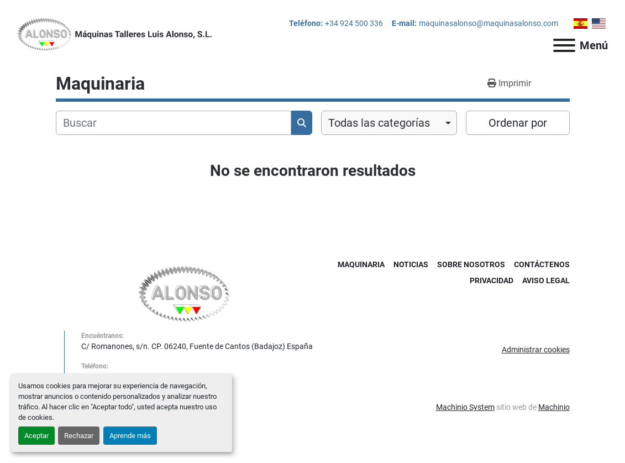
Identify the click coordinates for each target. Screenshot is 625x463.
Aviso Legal (546, 280)
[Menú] (564, 45)
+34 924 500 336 (354, 23)
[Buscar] (173, 123)
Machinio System (465, 407)
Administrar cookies (536, 349)
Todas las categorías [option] (379, 122)
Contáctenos (542, 264)
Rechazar (78, 435)
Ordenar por (518, 122)
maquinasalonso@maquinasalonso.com (488, 23)
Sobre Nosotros (471, 264)
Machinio (554, 407)
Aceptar (36, 435)
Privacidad (491, 280)
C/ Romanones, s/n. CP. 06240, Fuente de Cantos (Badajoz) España (197, 346)
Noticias (410, 264)
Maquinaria (361, 264)
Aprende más (130, 435)
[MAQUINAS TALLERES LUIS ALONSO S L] (184, 293)
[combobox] (389, 123)
